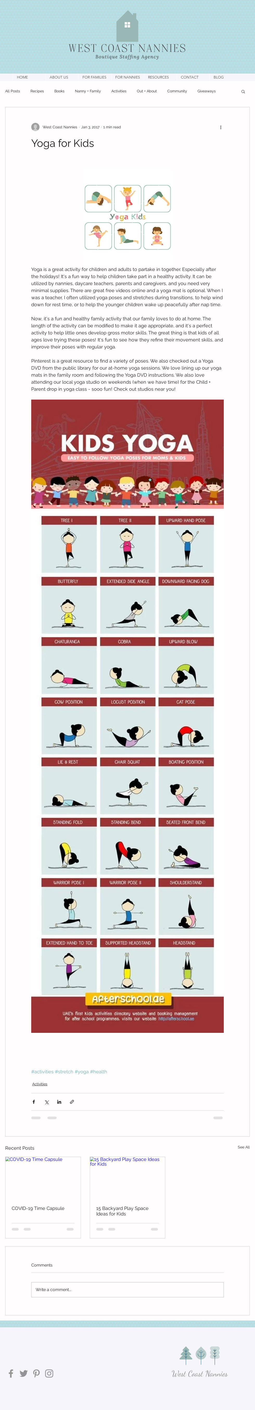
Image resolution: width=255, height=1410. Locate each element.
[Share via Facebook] (33, 1101)
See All (244, 1147)
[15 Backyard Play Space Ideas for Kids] (127, 1178)
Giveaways (206, 91)
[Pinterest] (36, 1373)
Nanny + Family (88, 91)
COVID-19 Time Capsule (38, 1208)
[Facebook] (10, 1373)
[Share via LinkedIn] (59, 1101)
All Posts (12, 91)
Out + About (147, 91)
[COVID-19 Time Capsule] (43, 1178)
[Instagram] (49, 1373)
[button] (62, 77)
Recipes (37, 91)
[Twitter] (23, 1373)
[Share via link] (71, 1101)
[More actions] (221, 127)
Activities (118, 91)
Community (177, 91)
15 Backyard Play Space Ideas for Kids (122, 1211)
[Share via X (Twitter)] (46, 1101)
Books (59, 91)
